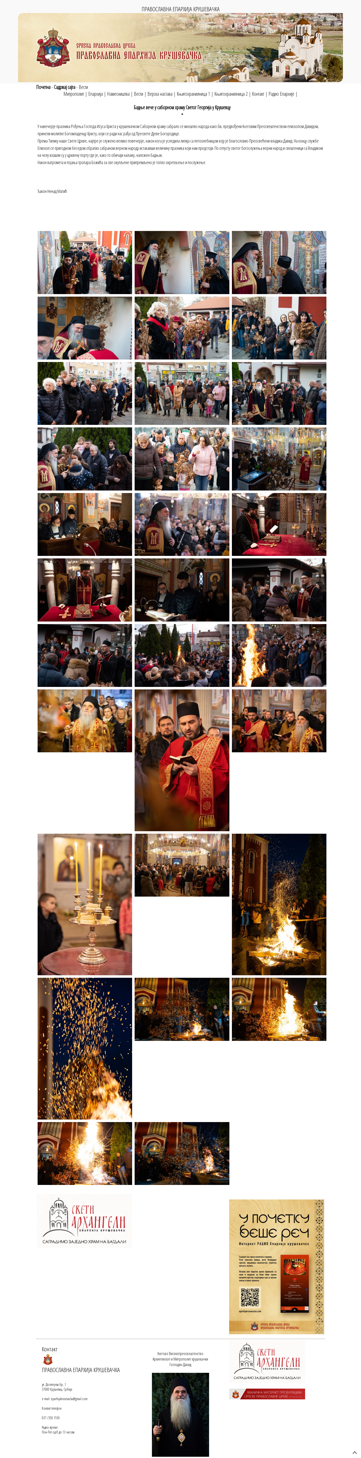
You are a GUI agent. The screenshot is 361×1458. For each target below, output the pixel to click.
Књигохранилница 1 (193, 93)
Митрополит (73, 93)
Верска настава (159, 93)
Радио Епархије (281, 93)
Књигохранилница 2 (231, 93)
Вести (83, 87)
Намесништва (118, 93)
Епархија (95, 93)
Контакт (258, 93)
